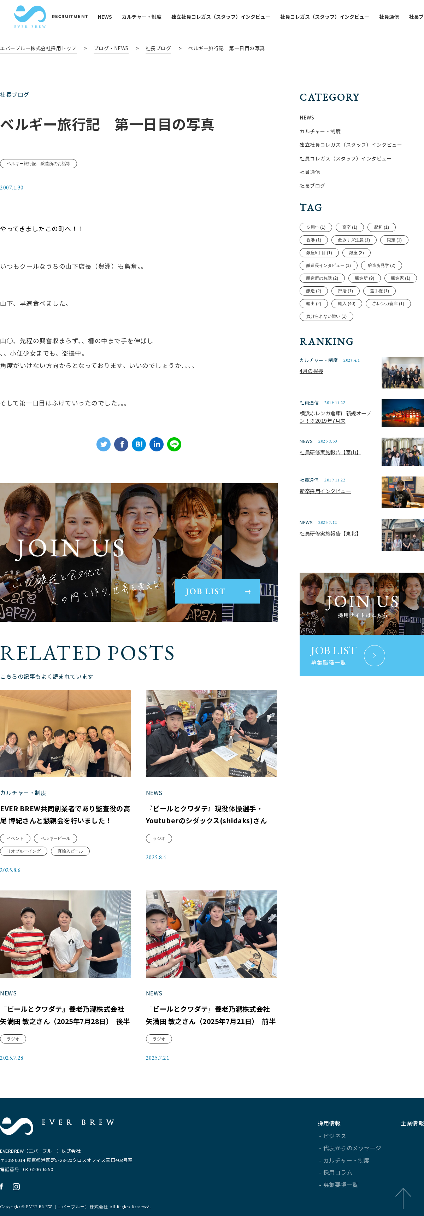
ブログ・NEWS (111, 48)
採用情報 (329, 1123)
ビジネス (335, 1136)
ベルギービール (56, 838)
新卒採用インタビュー (325, 491)
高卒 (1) (349, 227)
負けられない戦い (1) (326, 316)
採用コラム (338, 1172)
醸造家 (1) (400, 278)
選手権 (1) (379, 291)
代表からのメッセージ (352, 1148)
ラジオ (159, 838)
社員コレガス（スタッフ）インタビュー (329, 16)
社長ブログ (158, 48)
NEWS (109, 16)
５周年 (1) (315, 227)
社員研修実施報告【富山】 (330, 452)
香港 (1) (313, 240)
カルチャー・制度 (146, 16)
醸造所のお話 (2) (322, 278)
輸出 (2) (313, 304)
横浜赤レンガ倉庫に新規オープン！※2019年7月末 (335, 417)
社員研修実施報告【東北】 (330, 533)
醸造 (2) (313, 291)
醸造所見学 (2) (381, 265)
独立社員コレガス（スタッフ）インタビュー (225, 16)
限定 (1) (394, 240)
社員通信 (394, 16)
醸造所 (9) (364, 278)
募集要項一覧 (340, 1184)
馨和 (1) (381, 227)
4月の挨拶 (311, 370)
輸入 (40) (346, 304)
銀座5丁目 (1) (319, 253)
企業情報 (412, 1123)
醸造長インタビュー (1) (328, 265)
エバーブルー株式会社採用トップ (38, 48)
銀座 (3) (356, 253)
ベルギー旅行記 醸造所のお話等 (39, 164)
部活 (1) (345, 291)
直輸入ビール (70, 850)
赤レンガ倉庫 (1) (388, 304)
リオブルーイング (24, 850)
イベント (15, 838)
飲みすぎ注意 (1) (354, 240)
